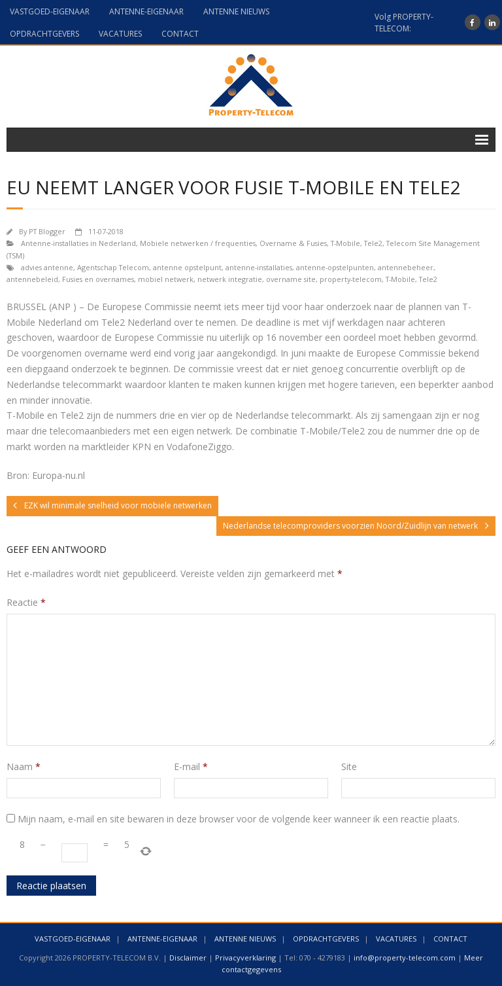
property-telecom (351, 279)
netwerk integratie (229, 279)
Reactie (26, 602)
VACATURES (120, 33)
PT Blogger (47, 231)
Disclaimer (188, 957)
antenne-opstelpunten (335, 267)
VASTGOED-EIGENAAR (50, 11)
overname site (291, 279)
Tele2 (373, 243)
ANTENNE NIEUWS (236, 11)
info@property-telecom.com (405, 957)
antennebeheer (405, 267)
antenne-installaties (259, 267)
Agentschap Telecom (113, 267)
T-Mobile (345, 243)
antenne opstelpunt (187, 267)
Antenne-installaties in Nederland (78, 243)
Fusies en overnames (98, 279)
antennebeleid (32, 279)
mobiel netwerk (165, 279)
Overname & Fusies (293, 243)
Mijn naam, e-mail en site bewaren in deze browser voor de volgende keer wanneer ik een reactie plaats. (239, 819)
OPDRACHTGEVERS (44, 33)
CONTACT (180, 33)
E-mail (191, 766)
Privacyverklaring (245, 957)
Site (349, 766)
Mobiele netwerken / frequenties (198, 243)
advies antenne (47, 267)
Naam (24, 766)
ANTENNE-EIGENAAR (146, 11)
